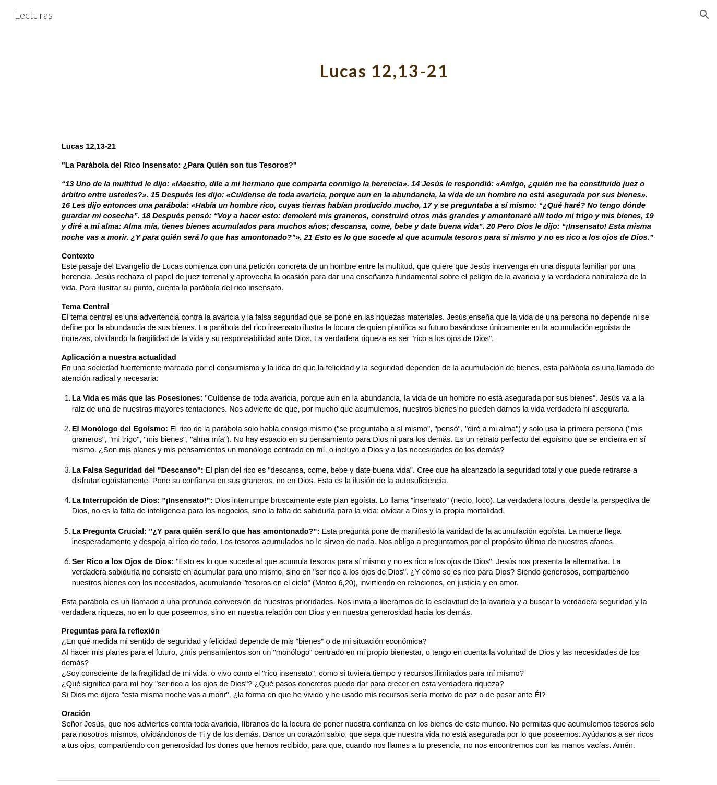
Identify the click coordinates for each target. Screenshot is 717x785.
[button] (704, 14)
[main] (384, 65)
